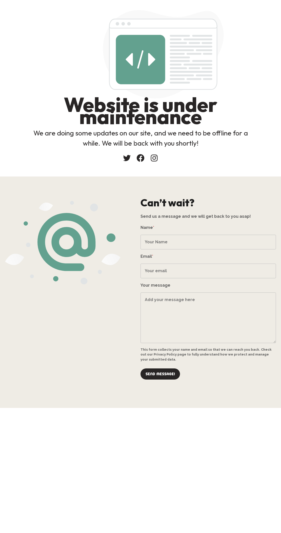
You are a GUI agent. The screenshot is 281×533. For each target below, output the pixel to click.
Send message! (160, 373)
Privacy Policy (165, 354)
